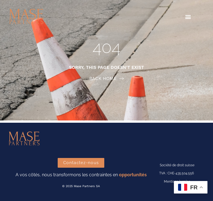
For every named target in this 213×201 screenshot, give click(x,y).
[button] (188, 16)
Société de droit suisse (177, 165)
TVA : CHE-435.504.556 (176, 173)
